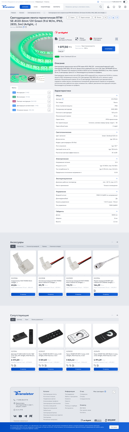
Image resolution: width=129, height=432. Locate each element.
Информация (39, 2)
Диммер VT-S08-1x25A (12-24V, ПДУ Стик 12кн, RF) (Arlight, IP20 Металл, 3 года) (23, 355)
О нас (36, 7)
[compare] (108, 7)
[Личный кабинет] (125, 7)
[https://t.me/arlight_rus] (25, 416)
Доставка (83, 408)
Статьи (67, 403)
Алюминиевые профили (50, 401)
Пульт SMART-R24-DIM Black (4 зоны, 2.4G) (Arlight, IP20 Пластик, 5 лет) (106, 354)
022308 (42, 278)
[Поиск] (101, 7)
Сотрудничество (85, 399)
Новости (67, 401)
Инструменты (69, 408)
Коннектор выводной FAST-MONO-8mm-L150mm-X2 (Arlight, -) (77, 281)
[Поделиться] (105, 17)
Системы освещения (49, 406)
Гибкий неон (47, 410)
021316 (14, 351)
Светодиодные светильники (52, 403)
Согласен (114, 427)
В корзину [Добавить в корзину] (108, 49)
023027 (42, 351)
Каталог (25, 7)
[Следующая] (117, 242)
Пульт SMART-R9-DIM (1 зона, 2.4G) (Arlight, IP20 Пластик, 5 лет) (77, 354)
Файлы (14, 88)
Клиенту (46, 2)
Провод (44, 246)
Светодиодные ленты (50, 394)
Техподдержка (69, 394)
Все (13, 246)
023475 (97, 351)
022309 (69, 278)
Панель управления (37, 319)
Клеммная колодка (55, 246)
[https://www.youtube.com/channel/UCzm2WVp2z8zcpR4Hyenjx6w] (20, 416)
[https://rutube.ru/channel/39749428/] (30, 416)
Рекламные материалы (50, 419)
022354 (97, 278)
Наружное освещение (50, 408)
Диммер (19, 319)
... (44, 12)
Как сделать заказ (85, 410)
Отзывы (82, 396)
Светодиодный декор (50, 412)
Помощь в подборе (71, 406)
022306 (14, 278)
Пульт (26, 319)
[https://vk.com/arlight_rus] (15, 416)
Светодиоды (47, 417)
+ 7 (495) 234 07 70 (116, 2)
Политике (18, 428)
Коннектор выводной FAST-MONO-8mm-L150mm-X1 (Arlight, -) (50, 281)
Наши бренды (45, 7)
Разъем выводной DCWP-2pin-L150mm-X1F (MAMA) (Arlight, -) (104, 281)
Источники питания (49, 396)
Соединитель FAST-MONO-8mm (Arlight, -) (21, 281)
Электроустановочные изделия (53, 415)
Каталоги (68, 399)
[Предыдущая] (112, 242)
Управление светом (49, 399)
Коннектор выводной (33, 246)
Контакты (56, 7)
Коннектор (20, 246)
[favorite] (114, 7)
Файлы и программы (71, 396)
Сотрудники (83, 394)
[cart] (120, 7)
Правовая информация (21, 421)
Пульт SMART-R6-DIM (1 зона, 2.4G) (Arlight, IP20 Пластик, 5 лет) (50, 354)
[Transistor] (8, 6)
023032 (69, 351)
